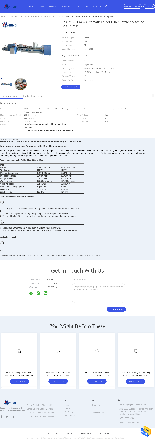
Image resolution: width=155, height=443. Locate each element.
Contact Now (71, 87)
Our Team (69, 412)
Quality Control (82, 6)
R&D (93, 408)
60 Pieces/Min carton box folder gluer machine (57, 255)
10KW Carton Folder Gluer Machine (89, 255)
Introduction (70, 416)
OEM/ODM (95, 405)
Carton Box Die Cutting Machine (40, 409)
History (67, 405)
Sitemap (69, 433)
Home (30, 6)
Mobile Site (104, 433)
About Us (53, 6)
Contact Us (96, 6)
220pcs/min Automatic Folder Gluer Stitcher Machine (20, 255)
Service (67, 408)
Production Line (97, 412)
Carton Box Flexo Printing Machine (41, 416)
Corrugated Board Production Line (41, 412)
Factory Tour (66, 6)
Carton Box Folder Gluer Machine (40, 405)
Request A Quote (132, 6)
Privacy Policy (86, 433)
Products (41, 6)
